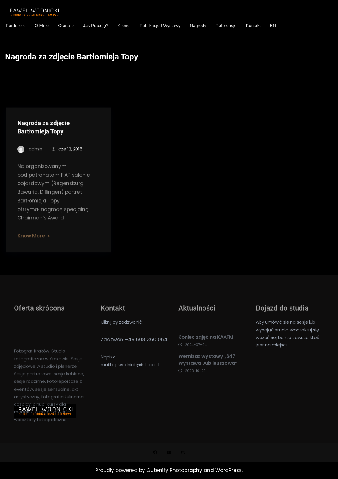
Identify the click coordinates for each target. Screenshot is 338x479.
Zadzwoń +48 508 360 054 (134, 339)
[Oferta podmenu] (72, 25)
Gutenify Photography (175, 470)
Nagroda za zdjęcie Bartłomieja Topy (43, 133)
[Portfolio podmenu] (24, 25)
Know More (31, 242)
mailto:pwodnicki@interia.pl (130, 365)
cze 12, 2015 (70, 155)
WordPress (228, 470)
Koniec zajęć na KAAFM (205, 344)
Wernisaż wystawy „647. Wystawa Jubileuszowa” (207, 367)
